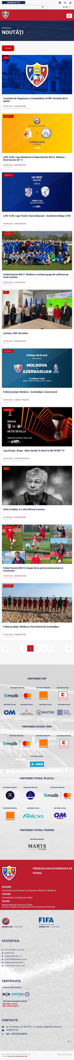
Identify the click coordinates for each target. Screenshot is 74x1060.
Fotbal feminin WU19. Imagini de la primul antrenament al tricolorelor (33, 569)
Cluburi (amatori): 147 (13, 956)
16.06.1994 (55, 927)
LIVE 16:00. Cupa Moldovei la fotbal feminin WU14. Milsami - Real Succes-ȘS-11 (34, 158)
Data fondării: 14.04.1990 (14, 950)
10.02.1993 (19, 927)
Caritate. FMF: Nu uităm (15, 333)
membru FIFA (44, 927)
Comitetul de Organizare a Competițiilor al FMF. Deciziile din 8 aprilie (35, 99)
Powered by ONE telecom (64, 1054)
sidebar (8, 48)
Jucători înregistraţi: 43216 (16, 959)
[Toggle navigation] (69, 16)
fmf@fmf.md (12, 1030)
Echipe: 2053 (9, 953)
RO (65, 7)
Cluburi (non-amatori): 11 (14, 962)
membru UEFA (7, 927)
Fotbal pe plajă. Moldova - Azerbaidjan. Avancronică (30, 392)
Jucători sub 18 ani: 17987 (15, 966)
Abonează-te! (13, 3)
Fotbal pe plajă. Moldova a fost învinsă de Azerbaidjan (31, 626)
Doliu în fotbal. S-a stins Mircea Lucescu (24, 509)
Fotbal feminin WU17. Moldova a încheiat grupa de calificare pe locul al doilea (35, 275)
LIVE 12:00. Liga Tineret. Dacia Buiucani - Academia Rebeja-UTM (37, 215)
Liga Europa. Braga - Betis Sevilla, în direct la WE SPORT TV (34, 450)
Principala (6, 28)
